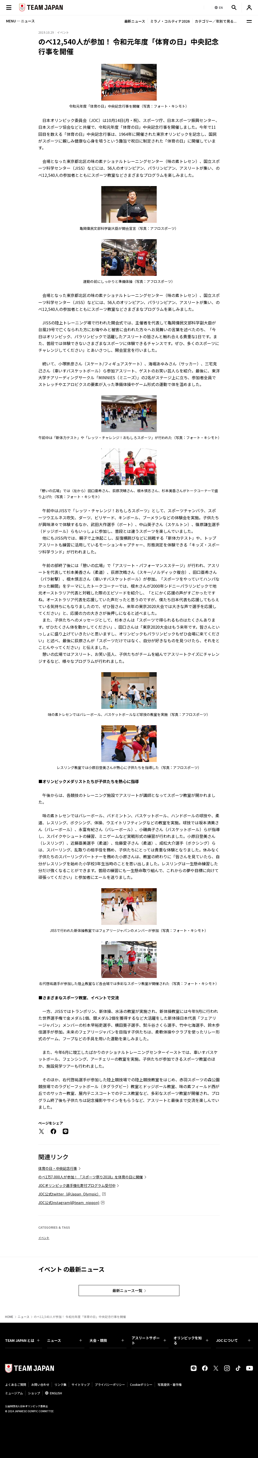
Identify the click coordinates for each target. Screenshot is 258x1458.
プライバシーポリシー (110, 1384)
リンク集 (60, 1384)
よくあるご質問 (15, 1384)
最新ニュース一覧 (127, 1290)
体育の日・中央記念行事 (57, 1168)
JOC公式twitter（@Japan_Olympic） (69, 1193)
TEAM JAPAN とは (22, 1340)
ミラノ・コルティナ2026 (170, 21)
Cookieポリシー (141, 1384)
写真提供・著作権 (169, 1384)
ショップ (34, 1393)
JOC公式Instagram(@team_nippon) (68, 1202)
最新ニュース (134, 21)
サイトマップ (81, 1384)
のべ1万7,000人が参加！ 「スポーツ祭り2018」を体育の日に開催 (90, 1176)
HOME (9, 1317)
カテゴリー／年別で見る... (216, 21)
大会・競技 (106, 1340)
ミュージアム (14, 1393)
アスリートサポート (149, 1340)
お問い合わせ (40, 1384)
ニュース (23, 1317)
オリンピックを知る (191, 1340)
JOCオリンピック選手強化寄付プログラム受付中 (76, 1185)
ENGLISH (56, 1393)
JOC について (233, 1340)
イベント (43, 1238)
